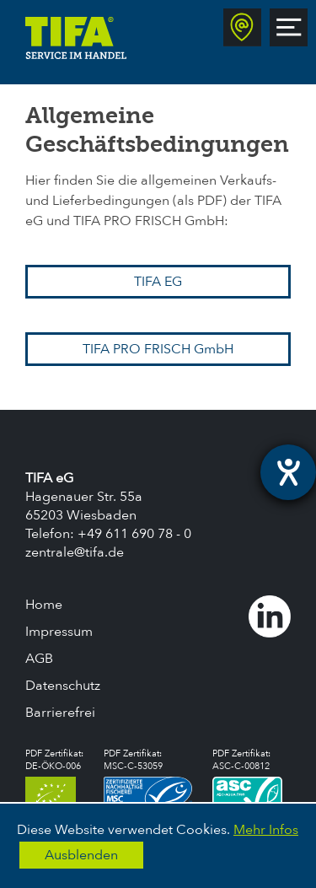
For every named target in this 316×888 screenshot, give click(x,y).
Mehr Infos (265, 830)
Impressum (59, 631)
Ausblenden (81, 855)
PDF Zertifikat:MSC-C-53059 (148, 778)
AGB (39, 658)
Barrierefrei (60, 712)
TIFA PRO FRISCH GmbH (158, 349)
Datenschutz (62, 685)
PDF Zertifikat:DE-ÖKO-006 (54, 778)
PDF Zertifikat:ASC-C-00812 (247, 778)
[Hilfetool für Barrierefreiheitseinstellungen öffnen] (288, 472)
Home (43, 604)
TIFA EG (158, 281)
